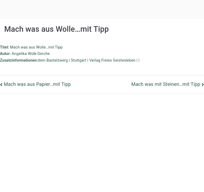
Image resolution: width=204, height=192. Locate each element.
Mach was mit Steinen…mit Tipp (165, 84)
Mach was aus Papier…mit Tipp (37, 84)
